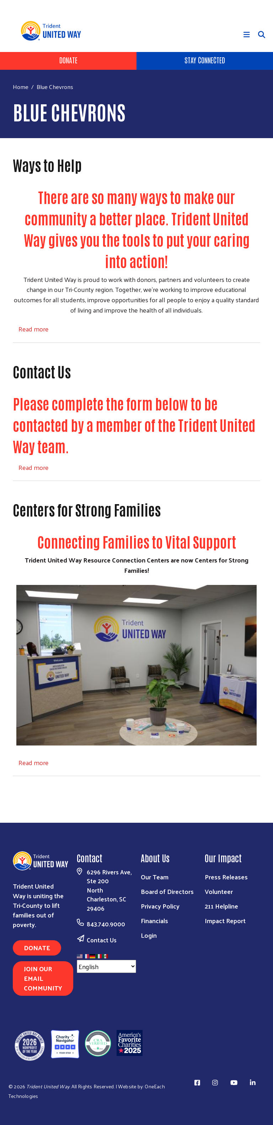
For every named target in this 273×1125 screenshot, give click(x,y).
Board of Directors (167, 891)
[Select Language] (106, 966)
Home (20, 86)
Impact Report (225, 920)
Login (149, 935)
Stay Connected (204, 59)
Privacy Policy (160, 905)
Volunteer (219, 891)
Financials (154, 920)
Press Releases (226, 876)
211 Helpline (221, 905)
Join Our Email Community (43, 978)
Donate (68, 59)
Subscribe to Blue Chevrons (15, 789)
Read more (33, 329)
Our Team (154, 876)
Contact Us (102, 940)
